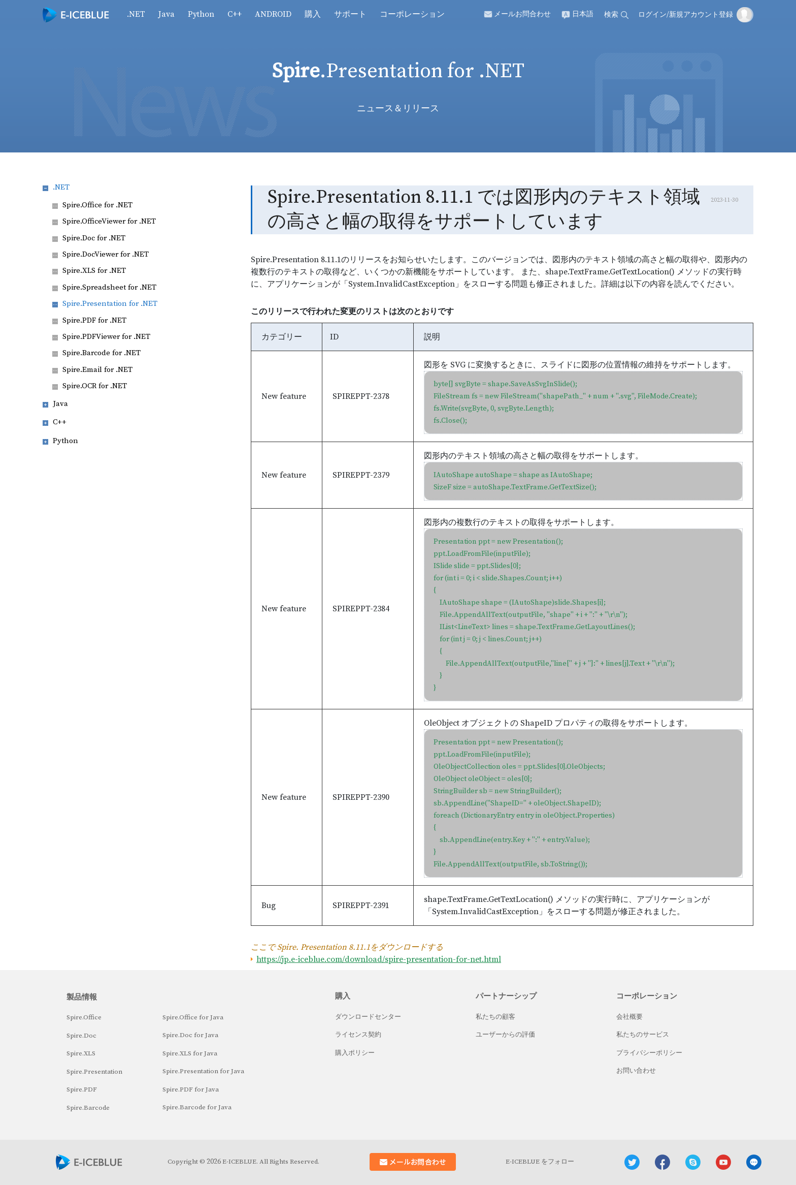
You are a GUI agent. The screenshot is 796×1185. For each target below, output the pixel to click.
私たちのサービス (642, 1035)
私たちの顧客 (495, 1017)
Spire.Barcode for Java (196, 1107)
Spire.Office (84, 1017)
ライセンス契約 (358, 1035)
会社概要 (629, 1017)
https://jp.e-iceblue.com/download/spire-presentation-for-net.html (378, 959)
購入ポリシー (355, 1053)
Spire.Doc (81, 1036)
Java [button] (166, 14)
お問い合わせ (636, 1071)
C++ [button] (234, 14)
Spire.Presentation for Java (203, 1071)
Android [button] (273, 14)
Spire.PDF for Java (190, 1089)
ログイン (652, 14)
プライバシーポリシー (649, 1053)
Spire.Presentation (94, 1072)
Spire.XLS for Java (189, 1053)
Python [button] (201, 14)
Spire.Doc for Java (190, 1035)
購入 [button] (313, 14)
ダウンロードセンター (368, 1017)
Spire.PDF (82, 1089)
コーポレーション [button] (412, 14)
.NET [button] (136, 14)
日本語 (582, 14)
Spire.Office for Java (192, 1017)
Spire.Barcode (88, 1108)
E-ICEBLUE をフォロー (540, 1162)
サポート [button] (350, 14)
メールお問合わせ (522, 14)
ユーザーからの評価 (505, 1035)
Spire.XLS (81, 1053)
